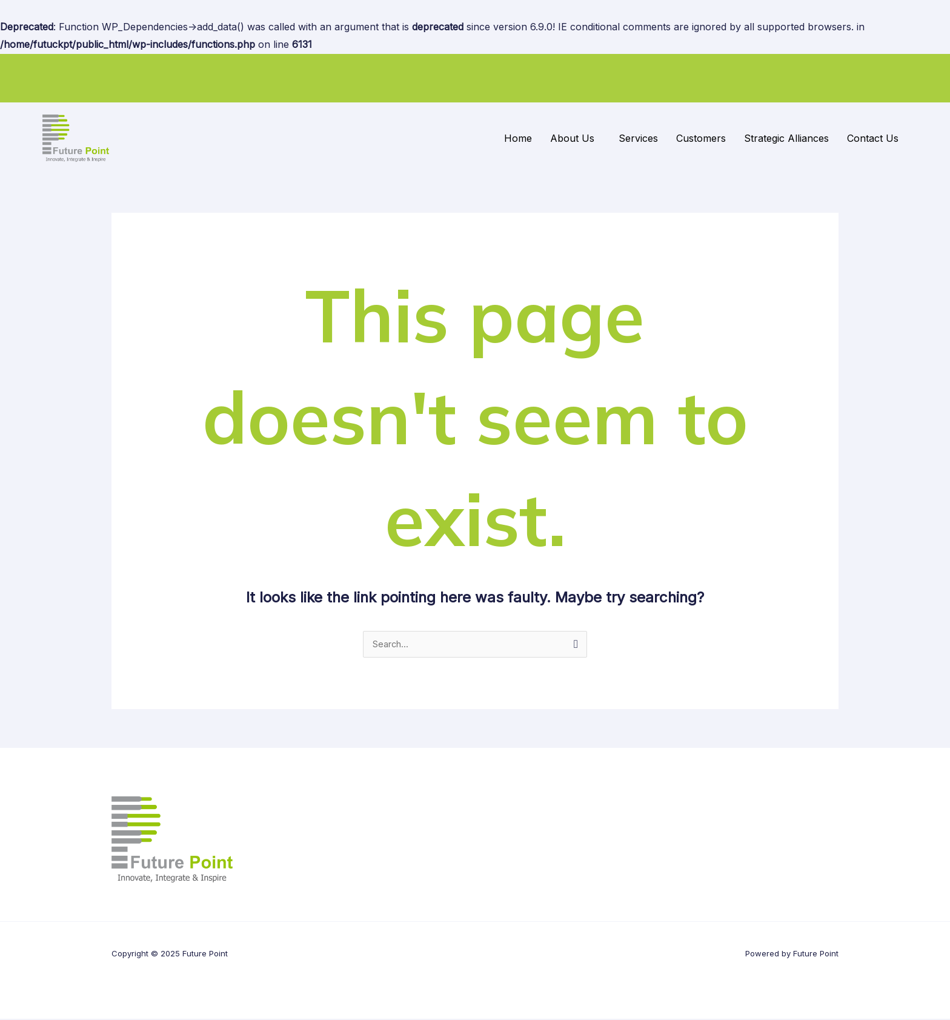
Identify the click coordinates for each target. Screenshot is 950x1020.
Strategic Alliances (786, 138)
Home (518, 138)
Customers (701, 138)
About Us (572, 138)
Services (638, 138)
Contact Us (873, 138)
